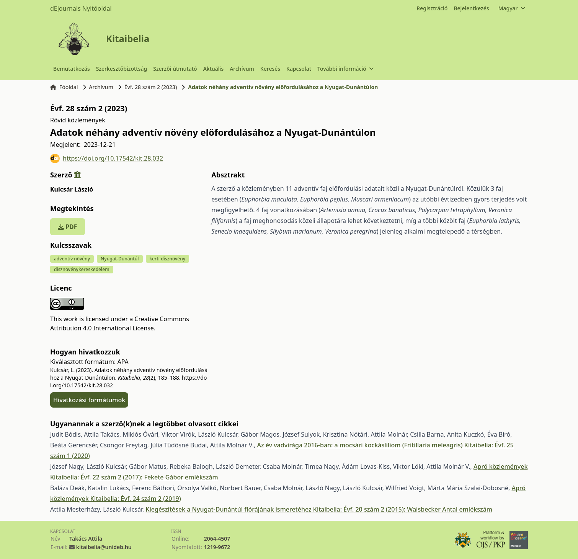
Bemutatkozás (71, 68)
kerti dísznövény (168, 258)
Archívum (242, 68)
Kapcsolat (298, 68)
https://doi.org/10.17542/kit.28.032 (106, 158)
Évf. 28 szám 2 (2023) (150, 87)
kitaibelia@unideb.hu (104, 547)
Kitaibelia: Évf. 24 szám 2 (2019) (135, 498)
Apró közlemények (500, 466)
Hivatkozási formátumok (89, 400)
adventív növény (72, 258)
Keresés (270, 68)
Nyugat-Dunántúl (120, 258)
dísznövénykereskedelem (81, 269)
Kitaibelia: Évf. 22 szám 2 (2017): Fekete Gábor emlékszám (134, 477)
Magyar (511, 8)
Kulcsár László (71, 189)
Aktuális (213, 68)
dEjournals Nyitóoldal (81, 8)
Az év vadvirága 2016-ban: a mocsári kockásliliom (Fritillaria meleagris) (360, 445)
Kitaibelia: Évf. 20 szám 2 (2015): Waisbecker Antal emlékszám (402, 509)
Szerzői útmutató (175, 68)
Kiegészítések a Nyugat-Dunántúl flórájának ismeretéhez (229, 509)
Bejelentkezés (471, 8)
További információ (345, 68)
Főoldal (64, 87)
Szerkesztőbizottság (121, 68)
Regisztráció (431, 8)
